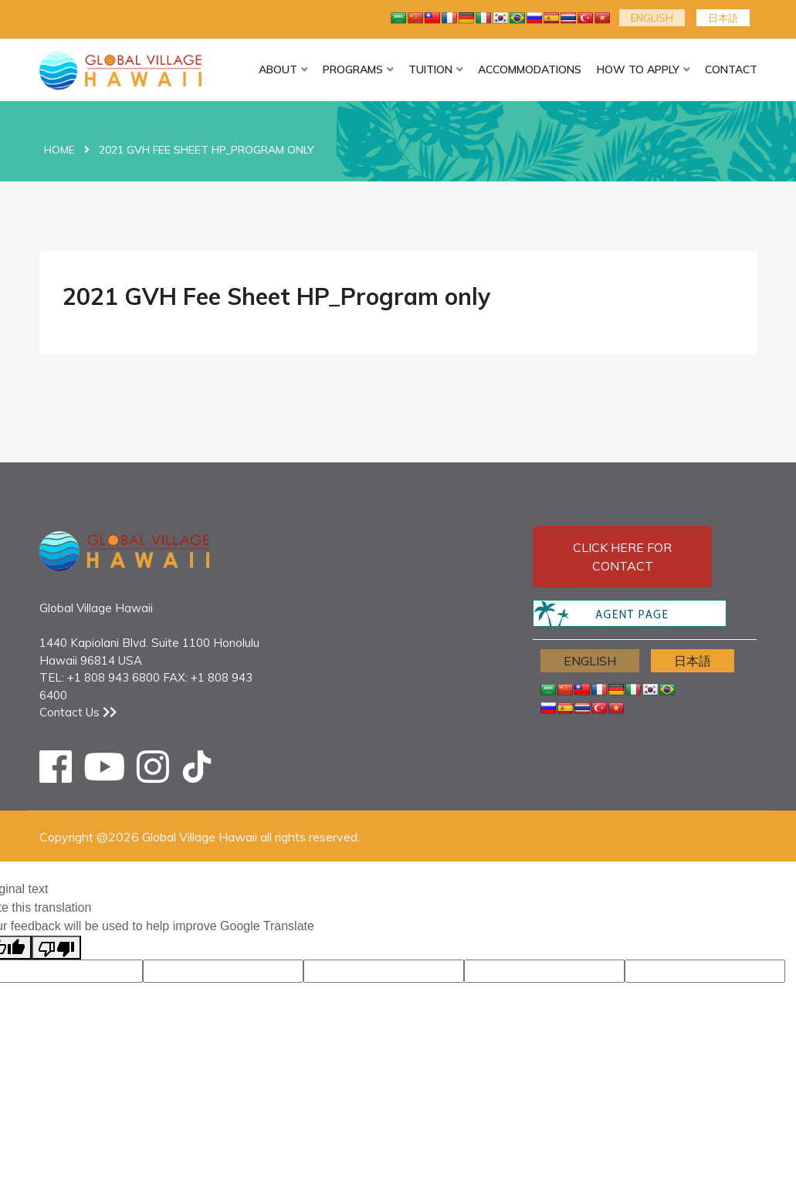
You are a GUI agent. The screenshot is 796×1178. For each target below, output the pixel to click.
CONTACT (731, 69)
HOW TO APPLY (638, 69)
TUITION (430, 69)
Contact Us (77, 712)
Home (59, 150)
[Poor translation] (56, 948)
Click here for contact (622, 557)
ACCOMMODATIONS (529, 69)
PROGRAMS (353, 69)
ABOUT (278, 69)
